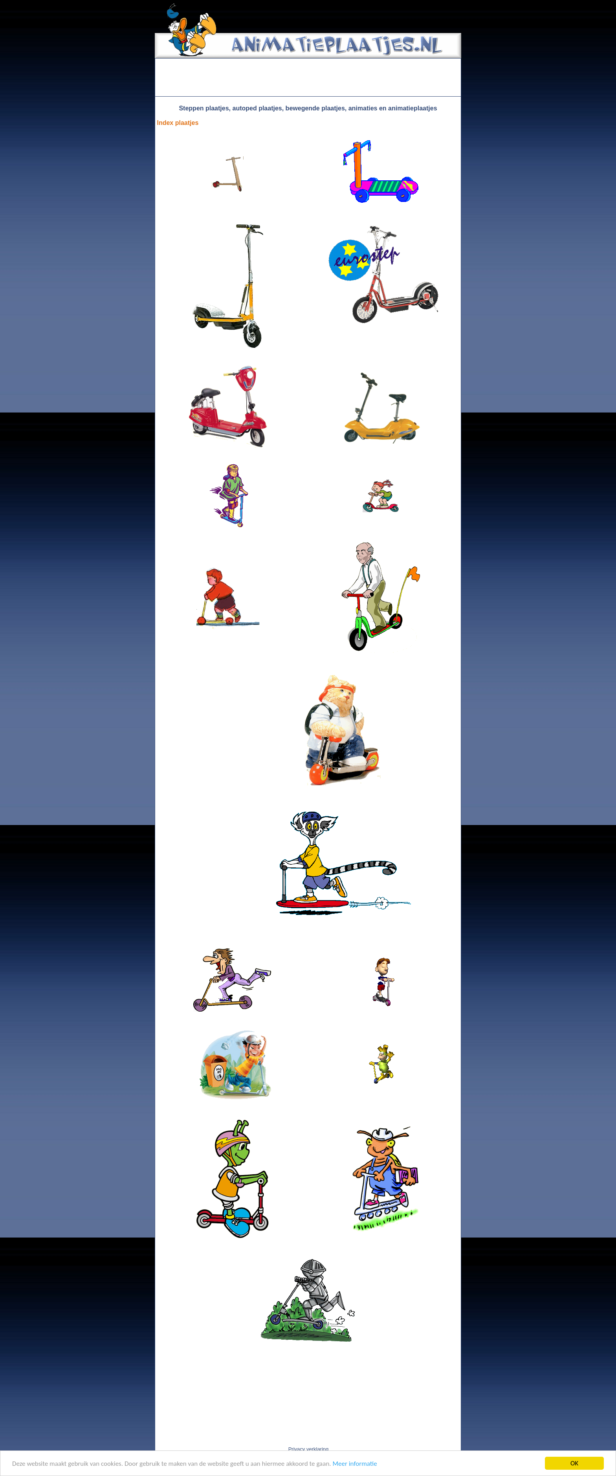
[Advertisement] (308, 77)
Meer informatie (354, 1464)
